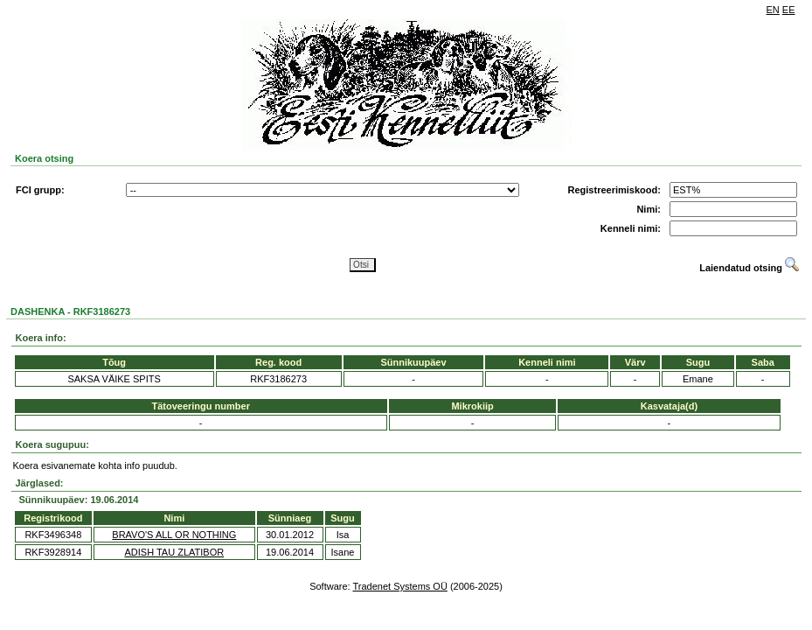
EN (773, 9)
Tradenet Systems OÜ (399, 586)
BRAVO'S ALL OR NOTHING (174, 534)
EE (788, 9)
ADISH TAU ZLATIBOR (174, 552)
